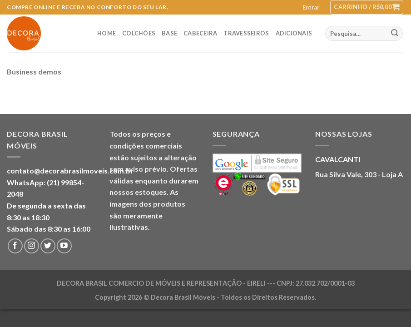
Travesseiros (246, 33)
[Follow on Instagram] (31, 245)
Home (106, 33)
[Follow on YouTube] (64, 245)
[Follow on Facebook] (15, 245)
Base (169, 33)
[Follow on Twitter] (47, 245)
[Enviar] (394, 33)
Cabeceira (200, 33)
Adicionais (294, 33)
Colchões (138, 33)
